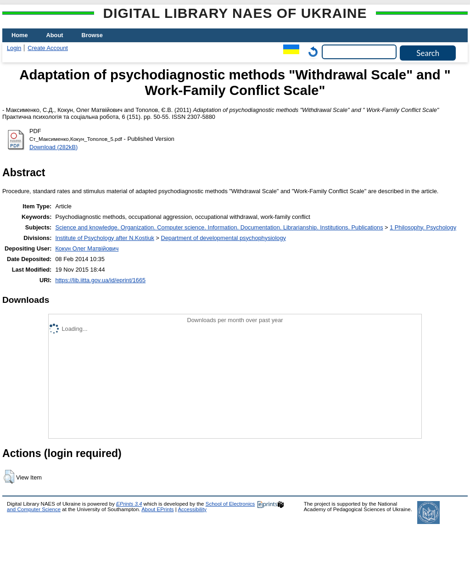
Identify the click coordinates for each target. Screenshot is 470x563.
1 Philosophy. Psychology (423, 227)
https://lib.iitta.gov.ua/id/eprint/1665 (100, 280)
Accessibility (192, 509)
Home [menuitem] (19, 35)
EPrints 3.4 (129, 504)
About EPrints (157, 509)
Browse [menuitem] (92, 35)
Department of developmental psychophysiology (223, 237)
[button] (9, 477)
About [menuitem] (54, 35)
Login (14, 48)
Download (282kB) (53, 147)
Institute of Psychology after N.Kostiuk (104, 237)
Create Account (48, 48)
